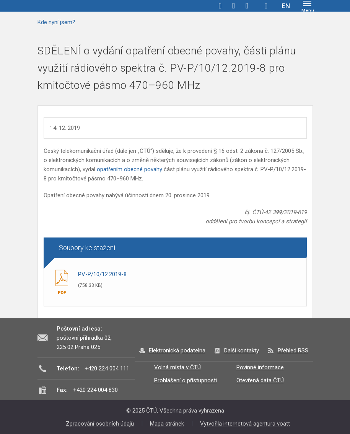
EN (286, 6)
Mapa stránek (167, 423)
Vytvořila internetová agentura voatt (245, 423)
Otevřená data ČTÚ (260, 380)
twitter (234, 6)
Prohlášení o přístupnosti (185, 380)
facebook (220, 6)
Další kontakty (241, 350)
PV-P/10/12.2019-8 (102, 274)
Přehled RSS (293, 350)
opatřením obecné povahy (129, 169)
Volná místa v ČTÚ (177, 367)
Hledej (266, 6)
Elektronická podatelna (177, 350)
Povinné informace (260, 367)
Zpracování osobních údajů (100, 423)
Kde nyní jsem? (56, 22)
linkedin (247, 6)
